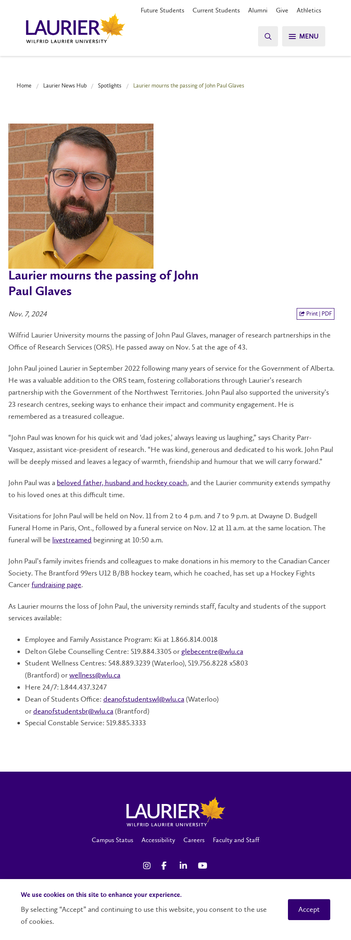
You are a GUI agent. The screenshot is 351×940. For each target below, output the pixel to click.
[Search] (268, 36)
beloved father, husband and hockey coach (122, 482)
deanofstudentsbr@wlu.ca (73, 711)
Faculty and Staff (236, 840)
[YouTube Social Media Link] (203, 866)
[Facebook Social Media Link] (166, 866)
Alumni (258, 10)
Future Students (162, 10)
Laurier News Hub (65, 85)
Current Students (216, 10)
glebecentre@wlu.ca (212, 651)
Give (282, 10)
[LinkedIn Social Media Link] (185, 866)
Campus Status (112, 840)
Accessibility (158, 840)
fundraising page (56, 584)
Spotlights (110, 85)
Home (24, 85)
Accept (309, 909)
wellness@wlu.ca (94, 675)
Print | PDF (315, 313)
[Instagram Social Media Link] (148, 866)
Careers (194, 840)
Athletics (309, 10)
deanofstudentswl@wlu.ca (143, 699)
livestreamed (72, 539)
